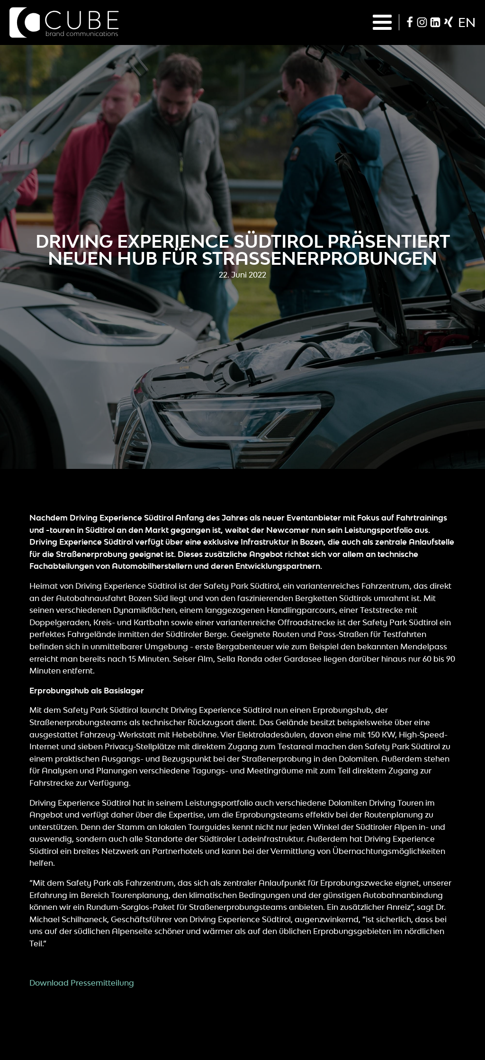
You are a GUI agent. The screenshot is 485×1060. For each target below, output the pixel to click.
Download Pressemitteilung (81, 983)
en (467, 22)
